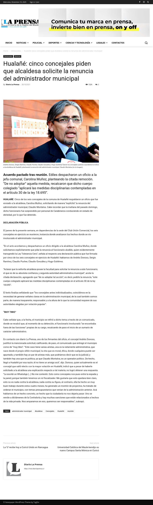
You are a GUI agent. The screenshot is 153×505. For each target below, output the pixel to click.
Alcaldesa (38, 411)
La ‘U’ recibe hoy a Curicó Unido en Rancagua (25, 447)
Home (5, 51)
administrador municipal (22, 411)
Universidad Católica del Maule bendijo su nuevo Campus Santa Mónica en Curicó (78, 449)
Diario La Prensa (12, 84)
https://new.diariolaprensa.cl (34, 469)
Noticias (17, 56)
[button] (146, 42)
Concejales (50, 411)
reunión (70, 411)
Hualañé (61, 411)
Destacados (16, 51)
